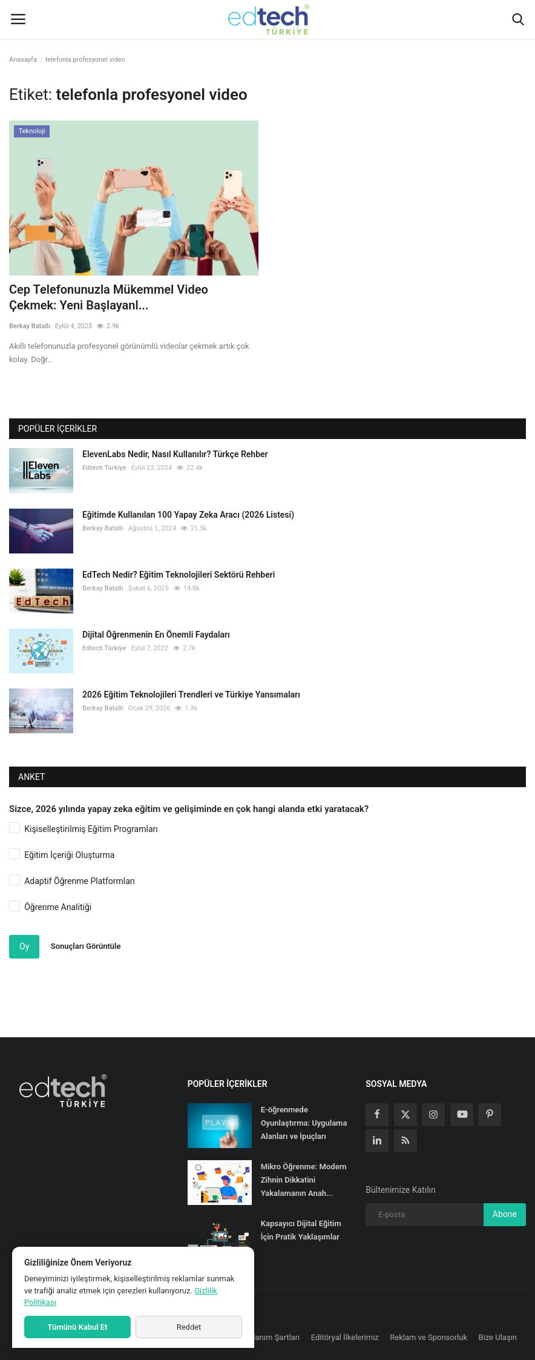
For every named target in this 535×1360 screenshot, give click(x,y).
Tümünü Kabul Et (77, 1327)
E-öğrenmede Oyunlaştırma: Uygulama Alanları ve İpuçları (304, 1123)
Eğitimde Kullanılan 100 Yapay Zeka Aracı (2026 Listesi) (188, 515)
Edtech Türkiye (104, 468)
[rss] (405, 1140)
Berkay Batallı (29, 326)
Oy (24, 946)
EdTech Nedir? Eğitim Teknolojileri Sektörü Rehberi (178, 574)
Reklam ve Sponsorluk (428, 1337)
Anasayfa (23, 60)
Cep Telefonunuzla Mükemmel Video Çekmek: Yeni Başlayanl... (108, 297)
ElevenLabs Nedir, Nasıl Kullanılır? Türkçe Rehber (175, 454)
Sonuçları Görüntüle (86, 946)
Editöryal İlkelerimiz (345, 1337)
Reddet (189, 1327)
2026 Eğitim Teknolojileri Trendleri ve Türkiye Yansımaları (191, 694)
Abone (505, 1214)
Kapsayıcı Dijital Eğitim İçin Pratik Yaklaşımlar (301, 1230)
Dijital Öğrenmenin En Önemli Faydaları (156, 634)
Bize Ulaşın (498, 1337)
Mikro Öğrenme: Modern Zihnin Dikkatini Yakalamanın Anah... (304, 1180)
